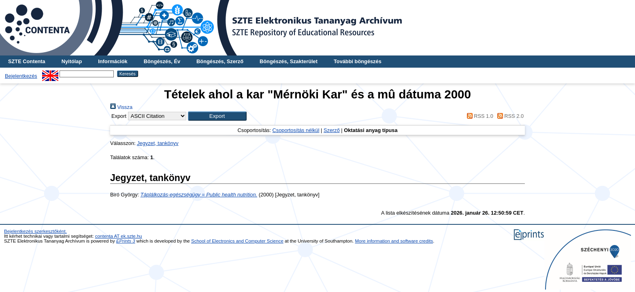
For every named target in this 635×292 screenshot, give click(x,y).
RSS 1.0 (478, 116)
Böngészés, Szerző (219, 61)
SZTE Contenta (26, 61)
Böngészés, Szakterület (289, 61)
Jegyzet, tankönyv (157, 143)
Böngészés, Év (162, 61)
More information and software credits (394, 241)
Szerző (332, 130)
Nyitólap (72, 61)
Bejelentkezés (21, 76)
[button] (217, 116)
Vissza (121, 107)
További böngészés (357, 61)
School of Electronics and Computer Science (237, 241)
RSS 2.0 (509, 116)
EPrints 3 (125, 241)
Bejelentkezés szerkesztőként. (35, 231)
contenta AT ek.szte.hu (118, 236)
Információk (113, 61)
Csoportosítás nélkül (296, 130)
